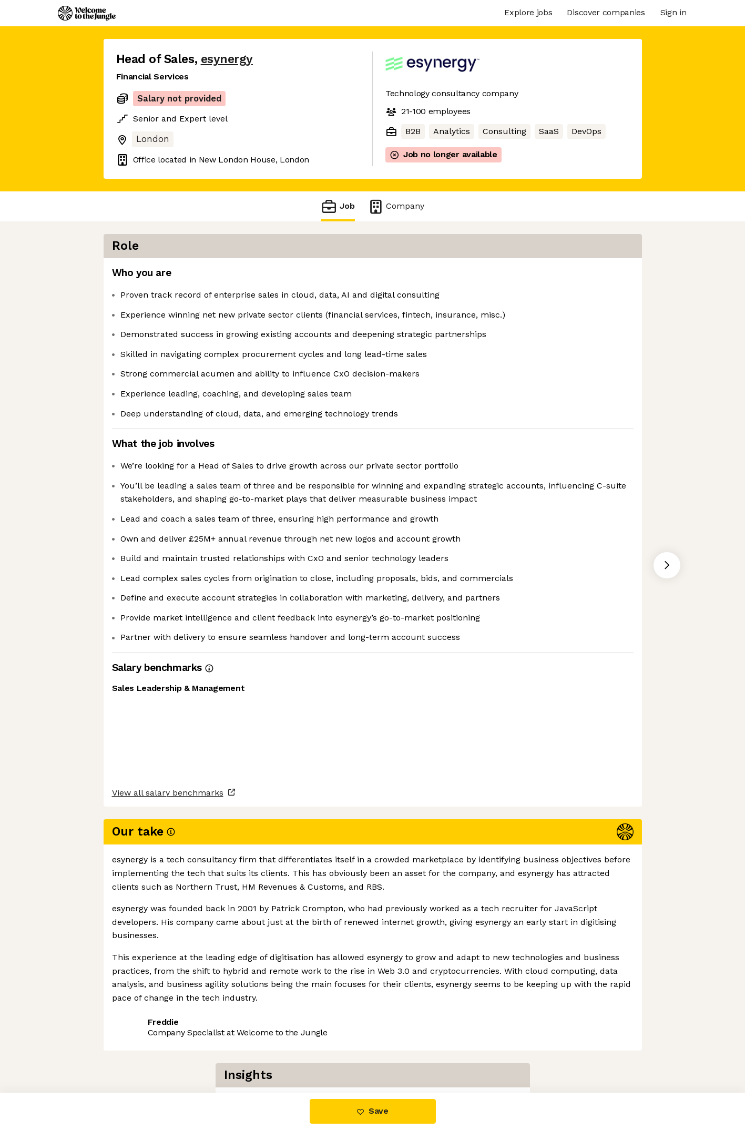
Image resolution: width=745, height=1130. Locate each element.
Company (396, 206)
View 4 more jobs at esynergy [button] (249, 1048)
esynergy (227, 59)
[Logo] (87, 13)
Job (337, 206)
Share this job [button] (145, 1048)
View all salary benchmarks (167, 1008)
